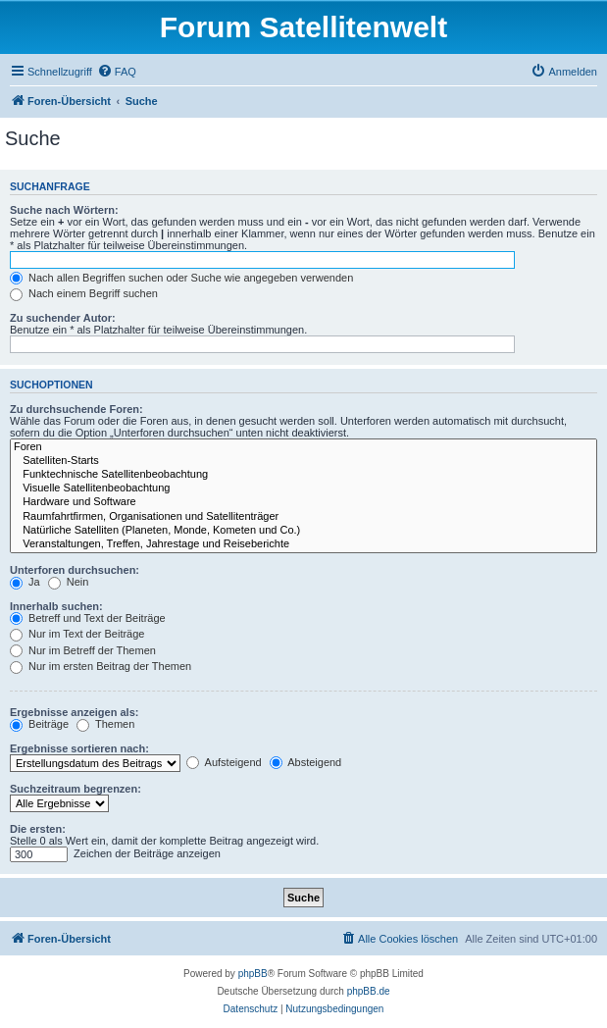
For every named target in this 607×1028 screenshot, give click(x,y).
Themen (105, 724)
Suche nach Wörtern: (64, 210)
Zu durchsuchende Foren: (76, 409)
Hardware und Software (303, 502)
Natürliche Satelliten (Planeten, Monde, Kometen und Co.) (303, 531)
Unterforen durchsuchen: (74, 570)
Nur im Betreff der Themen (83, 650)
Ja (25, 582)
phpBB (253, 973)
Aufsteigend (224, 762)
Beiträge (39, 724)
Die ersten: (38, 829)
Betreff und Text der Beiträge (88, 618)
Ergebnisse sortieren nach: (79, 748)
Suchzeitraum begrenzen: (75, 789)
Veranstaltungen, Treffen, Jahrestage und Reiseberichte (303, 544)
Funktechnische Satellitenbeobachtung (303, 475)
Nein (68, 582)
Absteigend (306, 762)
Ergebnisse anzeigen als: (74, 712)
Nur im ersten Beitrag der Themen (100, 666)
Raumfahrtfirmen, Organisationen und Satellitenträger (303, 517)
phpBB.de (368, 991)
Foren (303, 447)
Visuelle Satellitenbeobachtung (303, 488)
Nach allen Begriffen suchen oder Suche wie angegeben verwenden (181, 277)
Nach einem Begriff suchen (84, 293)
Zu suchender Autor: (63, 318)
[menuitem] (116, 71)
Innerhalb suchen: (56, 606)
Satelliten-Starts (303, 461)
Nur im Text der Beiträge (77, 634)
